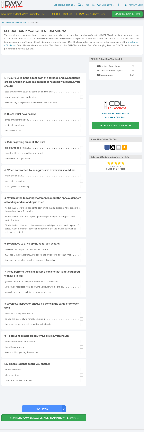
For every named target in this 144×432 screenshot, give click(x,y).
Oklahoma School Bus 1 (17, 23)
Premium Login (133, 5)
